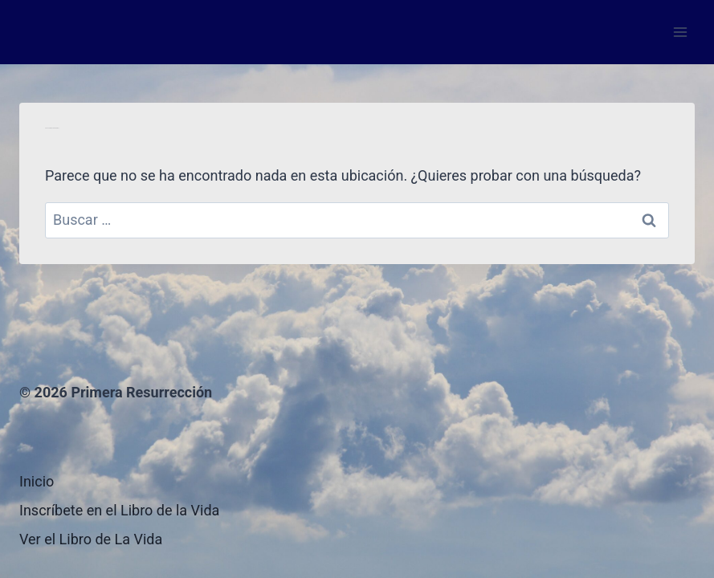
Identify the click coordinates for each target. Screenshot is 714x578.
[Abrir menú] (680, 31)
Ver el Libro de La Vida (90, 539)
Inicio (36, 481)
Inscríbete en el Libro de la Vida (119, 510)
